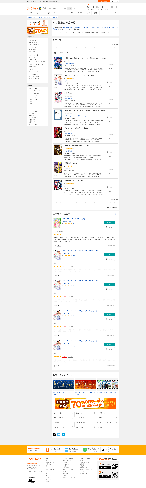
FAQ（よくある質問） (68, 469)
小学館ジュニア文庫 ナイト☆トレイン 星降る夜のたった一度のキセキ (86, 58)
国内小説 (70, 98)
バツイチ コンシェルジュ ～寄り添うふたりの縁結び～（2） (80, 281)
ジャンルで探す (33, 111)
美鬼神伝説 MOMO (70, 163)
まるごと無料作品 (33, 55)
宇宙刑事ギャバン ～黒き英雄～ (72, 27)
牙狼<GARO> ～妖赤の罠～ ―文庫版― (76, 128)
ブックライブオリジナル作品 (36, 64)
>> (115, 47)
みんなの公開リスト (34, 74)
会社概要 (82, 460)
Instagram (48, 475)
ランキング (49, 466)
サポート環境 (66, 468)
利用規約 (82, 466)
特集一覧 (31, 70)
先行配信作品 (32, 66)
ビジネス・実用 (34, 99)
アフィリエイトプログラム (69, 477)
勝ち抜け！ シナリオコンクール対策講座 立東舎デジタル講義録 (84, 110)
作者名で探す (32, 117)
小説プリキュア (69, 93)
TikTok (47, 477)
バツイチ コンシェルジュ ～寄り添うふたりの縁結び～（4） (80, 341)
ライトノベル (33, 95)
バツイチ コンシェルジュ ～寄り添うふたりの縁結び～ (81, 75)
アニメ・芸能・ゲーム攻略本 (81, 116)
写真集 (32, 104)
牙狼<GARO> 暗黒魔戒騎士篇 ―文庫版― (77, 145)
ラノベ (71, 12)
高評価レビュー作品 (34, 78)
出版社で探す (32, 122)
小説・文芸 (79, 12)
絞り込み (45, 8)
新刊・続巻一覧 (33, 42)
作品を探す (65, 462)
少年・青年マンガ (39, 12)
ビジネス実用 (87, 12)
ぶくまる (31, 80)
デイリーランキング (34, 44)
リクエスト (65, 475)
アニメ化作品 (32, 47)
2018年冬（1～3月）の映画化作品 (106, 392)
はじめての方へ (108, 12)
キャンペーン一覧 (33, 72)
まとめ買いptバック (34, 59)
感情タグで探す (33, 124)
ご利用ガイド (116, 12)
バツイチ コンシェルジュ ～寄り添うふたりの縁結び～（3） (80, 251)
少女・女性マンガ (47, 12)
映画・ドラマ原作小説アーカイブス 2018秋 (85, 393)
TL (63, 12)
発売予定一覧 (32, 40)
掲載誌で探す (32, 120)
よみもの (71, 63)
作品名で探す (32, 115)
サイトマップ (83, 473)
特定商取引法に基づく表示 (87, 469)
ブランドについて (84, 462)
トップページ (49, 460)
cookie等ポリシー (84, 472)
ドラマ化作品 (32, 49)
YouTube (48, 479)
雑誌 (31, 101)
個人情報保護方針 (84, 468)
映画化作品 (32, 52)
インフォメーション (68, 472)
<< (56, 47)
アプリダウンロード (68, 464)
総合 (31, 12)
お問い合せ (65, 473)
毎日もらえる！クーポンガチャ (37, 61)
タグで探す (32, 113)
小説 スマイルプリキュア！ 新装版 (73, 219)
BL (55, 12)
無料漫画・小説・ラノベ (52, 462)
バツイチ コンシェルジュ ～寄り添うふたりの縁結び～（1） (80, 311)
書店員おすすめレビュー (35, 76)
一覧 (116, 214)
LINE (47, 471)
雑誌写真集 (95, 12)
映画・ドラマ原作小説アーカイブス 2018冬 (63, 393)
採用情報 (82, 464)
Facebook (48, 481)
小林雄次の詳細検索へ (112, 207)
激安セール (32, 57)
